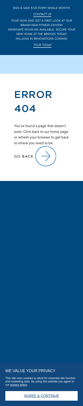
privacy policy (18, 384)
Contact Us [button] (42, 14)
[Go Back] (35, 156)
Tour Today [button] (42, 45)
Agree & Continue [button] (41, 396)
